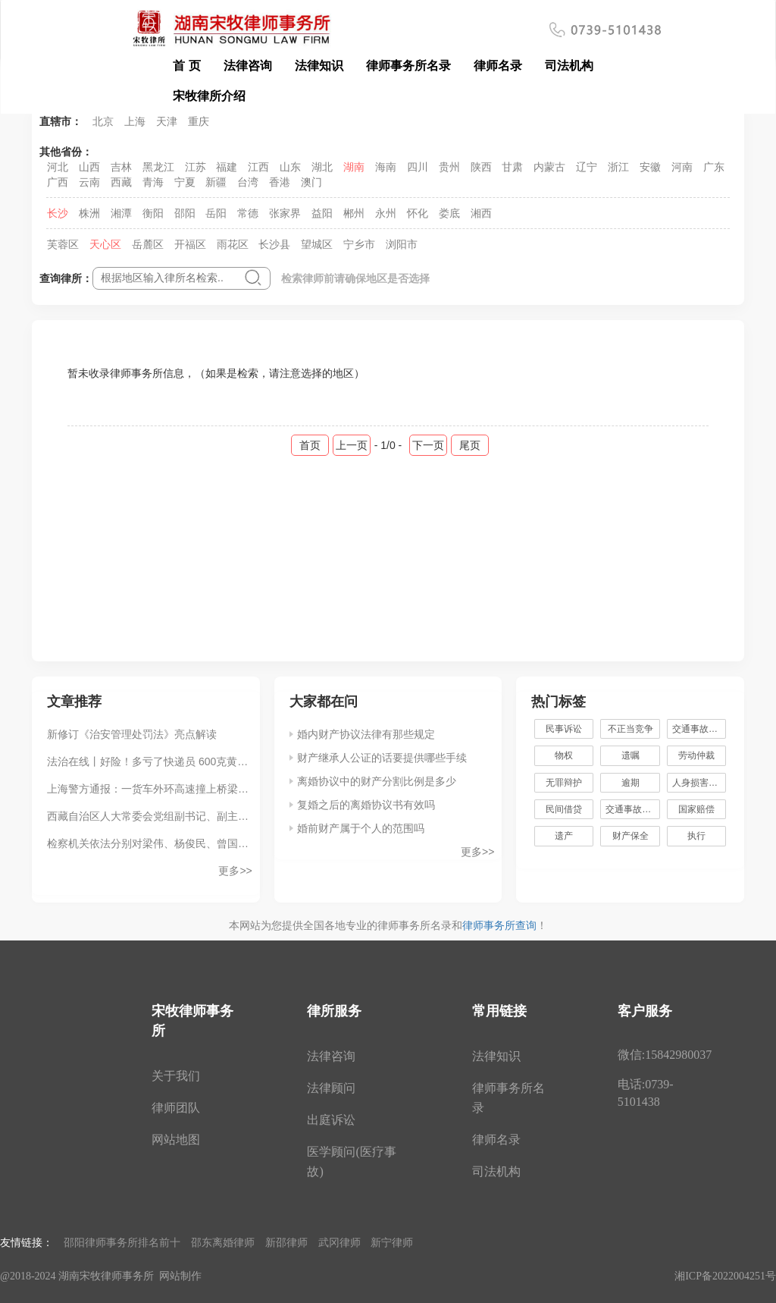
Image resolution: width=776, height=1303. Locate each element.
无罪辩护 (564, 782)
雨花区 (233, 244)
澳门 (311, 182)
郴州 (354, 213)
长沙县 (274, 244)
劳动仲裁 (696, 755)
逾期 (630, 782)
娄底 (449, 213)
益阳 (322, 213)
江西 (258, 167)
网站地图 (176, 1139)
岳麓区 (148, 244)
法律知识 (319, 65)
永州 (385, 213)
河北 (57, 167)
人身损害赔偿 (699, 782)
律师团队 (176, 1107)
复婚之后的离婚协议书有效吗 (366, 805)
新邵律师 (286, 1242)
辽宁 (586, 167)
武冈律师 (339, 1242)
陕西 (481, 167)
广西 (57, 182)
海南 (385, 167)
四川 (417, 167)
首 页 (186, 65)
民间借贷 (564, 809)
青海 (153, 182)
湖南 (354, 167)
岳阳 (216, 213)
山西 (89, 167)
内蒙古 (549, 167)
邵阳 (185, 213)
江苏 (195, 167)
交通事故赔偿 (632, 809)
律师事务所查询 (499, 925)
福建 (226, 167)
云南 (89, 182)
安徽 (650, 167)
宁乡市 (359, 244)
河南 (682, 167)
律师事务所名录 (408, 65)
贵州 (449, 167)
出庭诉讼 (331, 1119)
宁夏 (185, 182)
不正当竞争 (630, 729)
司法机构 (569, 65)
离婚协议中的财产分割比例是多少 (376, 781)
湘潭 (121, 213)
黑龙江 (158, 167)
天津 (166, 121)
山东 (290, 167)
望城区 (317, 244)
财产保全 (630, 835)
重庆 (198, 121)
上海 (135, 121)
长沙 (57, 213)
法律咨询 (248, 65)
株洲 (89, 213)
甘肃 (512, 167)
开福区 (190, 244)
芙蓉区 (63, 244)
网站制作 (180, 1276)
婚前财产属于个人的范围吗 (360, 828)
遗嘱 (630, 755)
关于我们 (176, 1075)
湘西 (481, 213)
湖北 (322, 167)
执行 (696, 835)
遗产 (564, 835)
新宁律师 (392, 1242)
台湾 (247, 182)
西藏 (121, 182)
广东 (713, 167)
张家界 (285, 213)
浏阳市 (402, 244)
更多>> (235, 871)
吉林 (121, 167)
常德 (247, 213)
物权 (564, 755)
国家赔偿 (696, 809)
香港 (279, 182)
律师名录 (498, 65)
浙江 (618, 167)
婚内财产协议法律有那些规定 (366, 734)
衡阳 (153, 213)
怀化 (417, 213)
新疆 (216, 182)
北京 (103, 121)
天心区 (105, 244)
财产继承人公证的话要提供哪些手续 (382, 758)
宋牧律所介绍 (209, 95)
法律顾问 (331, 1088)
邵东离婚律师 (223, 1242)
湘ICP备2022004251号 (725, 1276)
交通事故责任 (699, 729)
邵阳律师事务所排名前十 (122, 1242)
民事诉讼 (564, 729)
